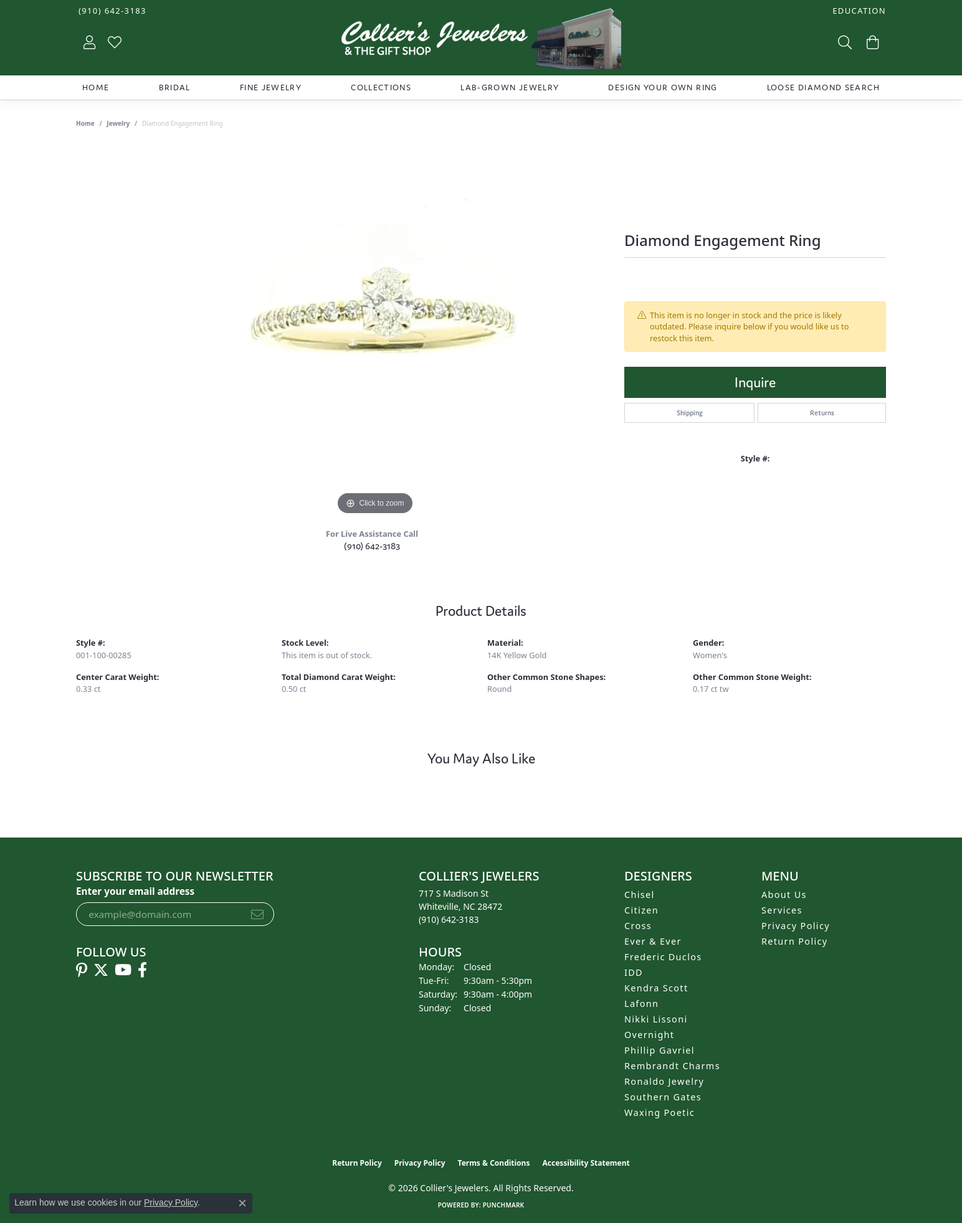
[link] (111, 11)
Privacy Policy (795, 926)
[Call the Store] (449, 919)
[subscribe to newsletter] (257, 914)
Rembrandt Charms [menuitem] (672, 1066)
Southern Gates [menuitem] (663, 1097)
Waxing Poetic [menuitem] (659, 1112)
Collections (381, 87)
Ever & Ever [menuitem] (653, 941)
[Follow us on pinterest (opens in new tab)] (81, 970)
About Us (784, 894)
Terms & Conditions (494, 1163)
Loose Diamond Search (823, 87)
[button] (858, 11)
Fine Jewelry (271, 87)
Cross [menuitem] (638, 926)
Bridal (175, 87)
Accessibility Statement (585, 1163)
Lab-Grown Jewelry (509, 87)
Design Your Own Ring (662, 87)
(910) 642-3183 (372, 546)
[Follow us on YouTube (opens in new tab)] (123, 970)
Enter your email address (135, 891)
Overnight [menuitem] (649, 1035)
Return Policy (794, 941)
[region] (375, 331)
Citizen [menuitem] (641, 910)
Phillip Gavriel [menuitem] (659, 1050)
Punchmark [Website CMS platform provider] (504, 1205)
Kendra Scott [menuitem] (656, 988)
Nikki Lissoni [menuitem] (656, 1019)
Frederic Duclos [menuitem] (663, 957)
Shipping (690, 412)
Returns (822, 412)
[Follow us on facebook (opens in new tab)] (142, 970)
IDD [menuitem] (633, 972)
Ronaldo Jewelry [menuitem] (664, 1081)
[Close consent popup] (242, 1203)
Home (95, 87)
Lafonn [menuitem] (641, 1003)
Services (781, 910)
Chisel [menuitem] (639, 894)
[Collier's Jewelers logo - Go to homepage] (481, 41)
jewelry (118, 123)
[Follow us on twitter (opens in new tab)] (100, 970)
